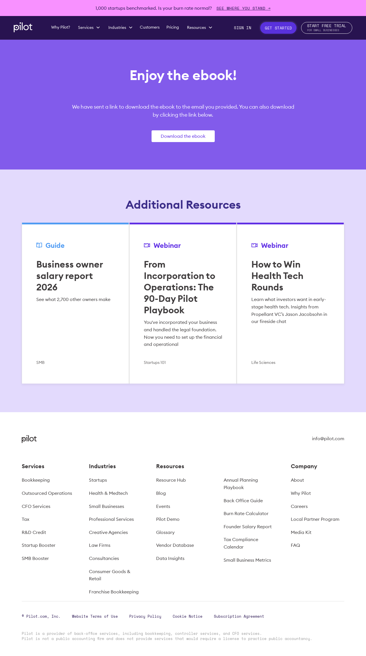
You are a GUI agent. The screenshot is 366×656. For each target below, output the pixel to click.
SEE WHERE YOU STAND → (243, 8)
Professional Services (111, 519)
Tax (25, 519)
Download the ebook (183, 136)
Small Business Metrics (247, 560)
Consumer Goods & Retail (109, 575)
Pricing (172, 27)
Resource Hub (171, 480)
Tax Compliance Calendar (241, 543)
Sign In (242, 28)
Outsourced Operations (47, 493)
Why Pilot (301, 493)
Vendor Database (175, 545)
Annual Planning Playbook (241, 483)
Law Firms (99, 545)
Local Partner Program (315, 519)
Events (163, 506)
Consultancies (104, 558)
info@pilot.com (328, 438)
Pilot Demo (168, 519)
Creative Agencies (108, 532)
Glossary (165, 532)
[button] (89, 27)
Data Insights (170, 558)
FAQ (295, 545)
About (297, 480)
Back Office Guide (243, 500)
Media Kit (301, 532)
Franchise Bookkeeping (114, 592)
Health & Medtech (108, 493)
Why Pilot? (60, 27)
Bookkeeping (36, 480)
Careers (299, 506)
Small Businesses (106, 506)
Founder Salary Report (248, 526)
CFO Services (36, 506)
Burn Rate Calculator (246, 513)
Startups (98, 480)
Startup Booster (38, 545)
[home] (23, 27)
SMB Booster (35, 558)
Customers (150, 27)
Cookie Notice (187, 616)
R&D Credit (34, 532)
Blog (161, 493)
